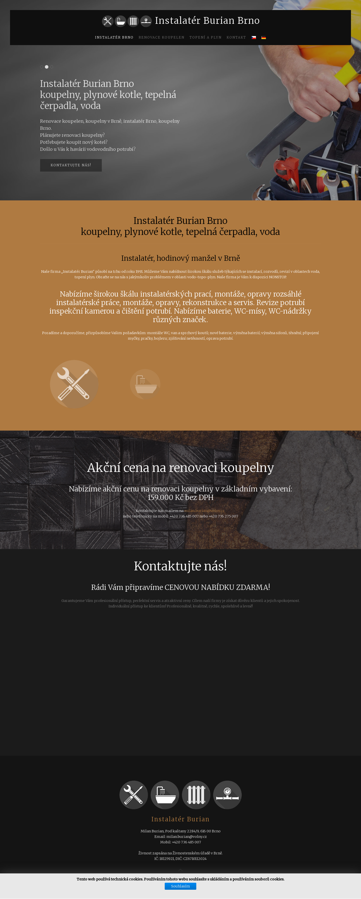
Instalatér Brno (114, 37)
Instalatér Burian (180, 819)
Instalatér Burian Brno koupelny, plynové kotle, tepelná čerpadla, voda (46, 67)
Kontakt (236, 37)
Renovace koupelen (162, 37)
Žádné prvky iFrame (180, 691)
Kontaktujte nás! (71, 165)
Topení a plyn (206, 37)
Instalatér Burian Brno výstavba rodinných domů (41, 67)
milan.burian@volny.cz (204, 510)
